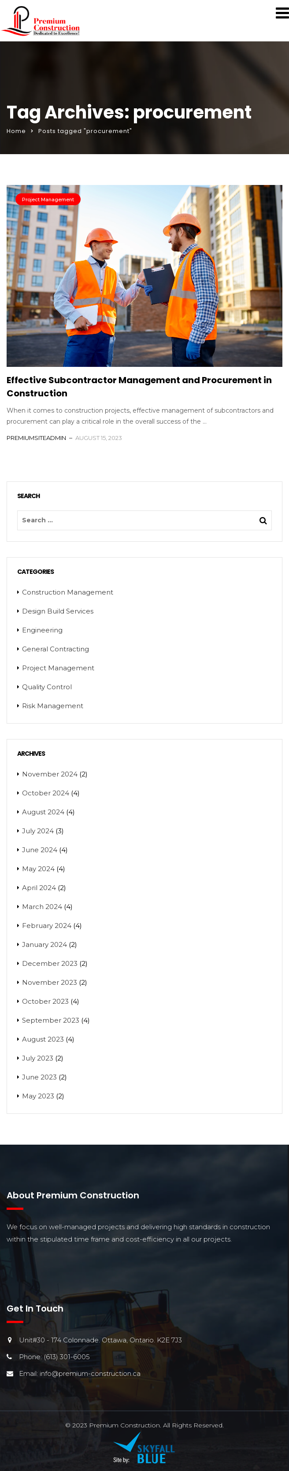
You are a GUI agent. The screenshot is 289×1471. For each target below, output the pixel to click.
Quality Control (47, 687)
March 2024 (42, 906)
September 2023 (50, 1020)
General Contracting (55, 649)
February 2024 (46, 925)
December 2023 (50, 963)
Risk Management (52, 706)
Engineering (42, 630)
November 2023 (49, 982)
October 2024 (45, 793)
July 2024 (38, 831)
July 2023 (37, 1058)
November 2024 (50, 774)
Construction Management (67, 592)
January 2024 (44, 944)
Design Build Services (57, 611)
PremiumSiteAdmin (36, 437)
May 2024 (38, 869)
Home (16, 131)
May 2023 (38, 1096)
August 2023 (43, 1039)
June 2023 (39, 1077)
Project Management (48, 199)
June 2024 (39, 850)
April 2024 (39, 887)
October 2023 (45, 1001)
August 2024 (43, 812)
